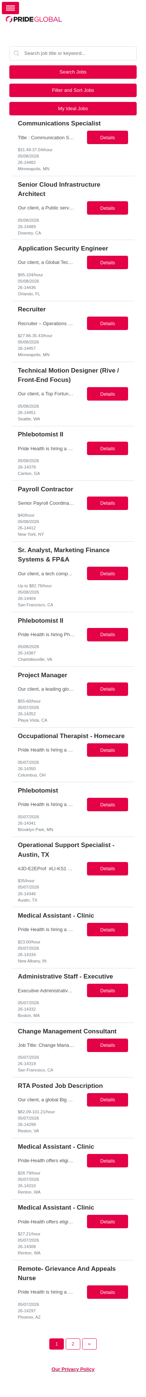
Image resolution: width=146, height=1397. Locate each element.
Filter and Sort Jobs (73, 90)
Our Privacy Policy (73, 1369)
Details (107, 137)
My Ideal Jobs (73, 108)
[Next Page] (89, 1344)
